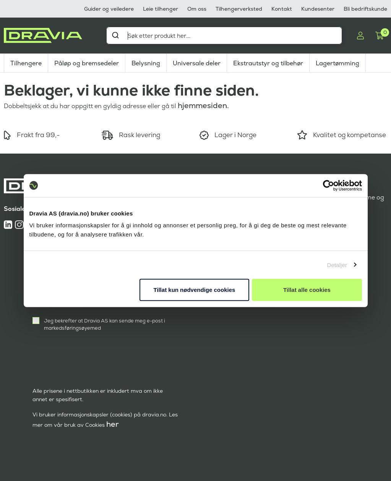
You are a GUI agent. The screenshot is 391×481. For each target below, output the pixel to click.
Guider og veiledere (109, 8)
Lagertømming (337, 63)
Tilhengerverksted (239, 8)
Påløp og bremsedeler (86, 63)
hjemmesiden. (203, 105)
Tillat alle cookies (307, 290)
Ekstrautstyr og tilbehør (268, 63)
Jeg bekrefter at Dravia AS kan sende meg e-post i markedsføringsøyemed (104, 324)
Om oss (196, 8)
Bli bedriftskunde (365, 8)
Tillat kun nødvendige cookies (194, 290)
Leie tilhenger (160, 8)
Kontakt (281, 8)
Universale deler (197, 63)
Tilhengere (26, 63)
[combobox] (224, 35)
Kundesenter (317, 8)
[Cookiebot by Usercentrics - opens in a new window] (328, 185)
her (112, 424)
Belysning (145, 63)
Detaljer (337, 264)
